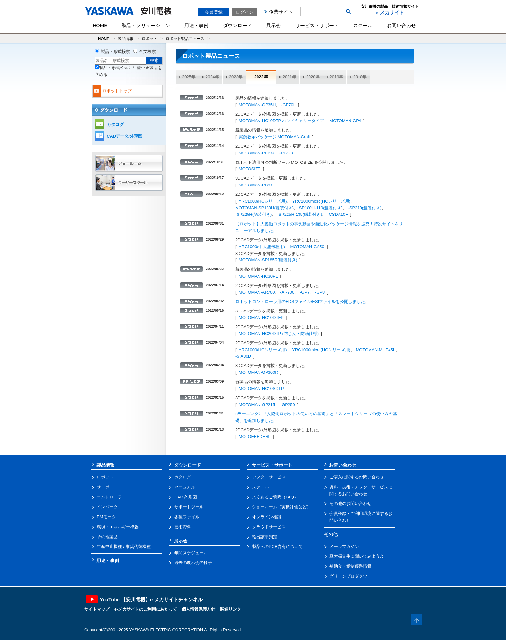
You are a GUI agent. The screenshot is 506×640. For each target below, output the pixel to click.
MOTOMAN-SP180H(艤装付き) (264, 207)
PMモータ (106, 516)
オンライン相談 (266, 516)
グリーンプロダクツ (348, 576)
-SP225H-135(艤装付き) (299, 214)
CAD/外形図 (185, 497)
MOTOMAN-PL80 (255, 185)
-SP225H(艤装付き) (253, 214)
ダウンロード (237, 25)
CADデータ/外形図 (124, 136)
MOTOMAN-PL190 (256, 153)
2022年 (261, 76)
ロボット (149, 39)
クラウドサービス (269, 526)
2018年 (360, 76)
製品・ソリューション (146, 25)
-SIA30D (243, 356)
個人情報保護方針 (198, 609)
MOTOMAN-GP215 (257, 404)
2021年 (289, 76)
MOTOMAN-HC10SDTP (261, 388)
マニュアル (184, 487)
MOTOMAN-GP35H (257, 104)
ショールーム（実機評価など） (281, 506)
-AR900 (287, 292)
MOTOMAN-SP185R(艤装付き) (268, 259)
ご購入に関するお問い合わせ (356, 477)
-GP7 (304, 292)
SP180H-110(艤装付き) (321, 207)
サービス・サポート (317, 25)
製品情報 (125, 39)
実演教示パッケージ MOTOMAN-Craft (274, 136)
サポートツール (189, 506)
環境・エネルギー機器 (118, 526)
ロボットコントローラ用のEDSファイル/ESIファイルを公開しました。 (302, 301)
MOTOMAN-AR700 (257, 292)
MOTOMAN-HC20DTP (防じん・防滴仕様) (279, 333)
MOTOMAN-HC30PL (258, 276)
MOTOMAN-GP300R (258, 372)
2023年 (236, 76)
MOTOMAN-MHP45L (375, 349)
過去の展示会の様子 (193, 562)
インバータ (107, 506)
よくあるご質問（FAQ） (275, 497)
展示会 (273, 25)
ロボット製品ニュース (185, 39)
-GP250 (287, 404)
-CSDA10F (338, 214)
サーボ (103, 487)
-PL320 (286, 153)
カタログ (115, 124)
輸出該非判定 (264, 536)
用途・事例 (196, 25)
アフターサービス (269, 477)
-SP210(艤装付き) (364, 207)
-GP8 (320, 292)
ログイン (245, 12)
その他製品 (107, 536)
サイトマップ (96, 609)
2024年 (212, 76)
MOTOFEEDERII (255, 436)
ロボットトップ (117, 91)
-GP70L (288, 104)
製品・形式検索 (115, 51)
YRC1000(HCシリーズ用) (263, 201)
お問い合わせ (401, 25)
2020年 (313, 76)
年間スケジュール (191, 553)
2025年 (189, 76)
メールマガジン (344, 546)
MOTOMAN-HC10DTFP (261, 317)
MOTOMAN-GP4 (345, 120)
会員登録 (214, 12)
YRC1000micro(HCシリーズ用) (321, 201)
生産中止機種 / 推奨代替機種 (124, 546)
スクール (362, 25)
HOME (100, 25)
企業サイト (281, 12)
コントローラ (109, 497)
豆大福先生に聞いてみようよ (356, 556)
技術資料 (182, 526)
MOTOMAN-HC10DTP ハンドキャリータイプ (281, 120)
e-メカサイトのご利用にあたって (145, 609)
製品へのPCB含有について (277, 546)
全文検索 (147, 51)
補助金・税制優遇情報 (350, 566)
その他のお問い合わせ (350, 503)
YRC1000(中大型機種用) (262, 246)
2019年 (336, 76)
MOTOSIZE (250, 168)
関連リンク (230, 609)
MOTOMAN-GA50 (307, 246)
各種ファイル (186, 516)
